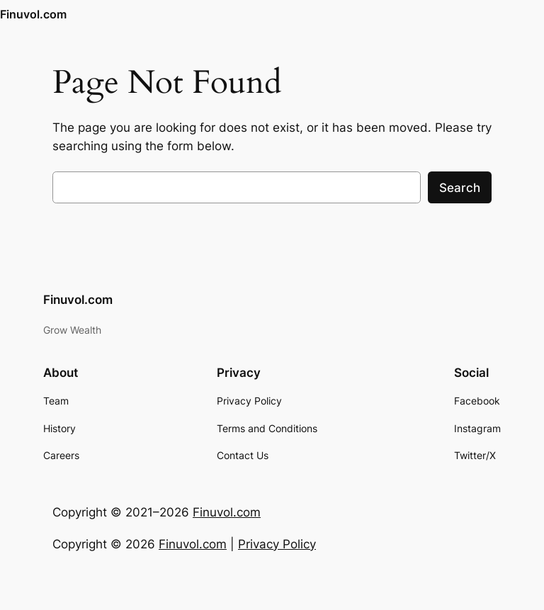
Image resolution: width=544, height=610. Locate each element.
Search (459, 188)
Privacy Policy (277, 544)
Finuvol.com (33, 14)
